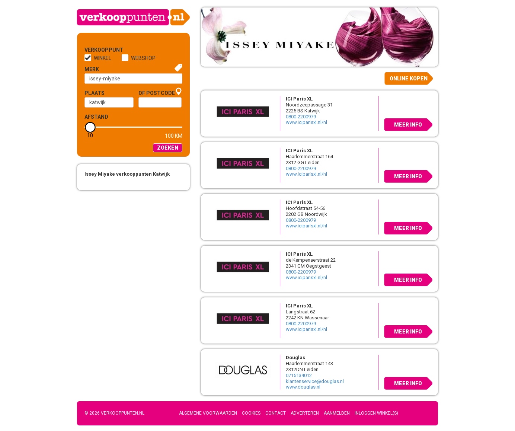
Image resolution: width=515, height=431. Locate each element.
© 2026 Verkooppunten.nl (114, 413)
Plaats (94, 93)
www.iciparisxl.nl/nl (306, 122)
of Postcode (156, 93)
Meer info (408, 125)
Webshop (143, 58)
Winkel (102, 58)
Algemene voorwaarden (208, 413)
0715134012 (299, 375)
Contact (275, 413)
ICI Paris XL (299, 99)
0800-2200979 (301, 116)
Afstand (96, 117)
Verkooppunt (96, 50)
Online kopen (409, 79)
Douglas (295, 357)
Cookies (251, 413)
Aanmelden (337, 413)
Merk (91, 69)
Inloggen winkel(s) (376, 413)
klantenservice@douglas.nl (315, 381)
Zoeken (167, 148)
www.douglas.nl (303, 386)
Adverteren (305, 413)
